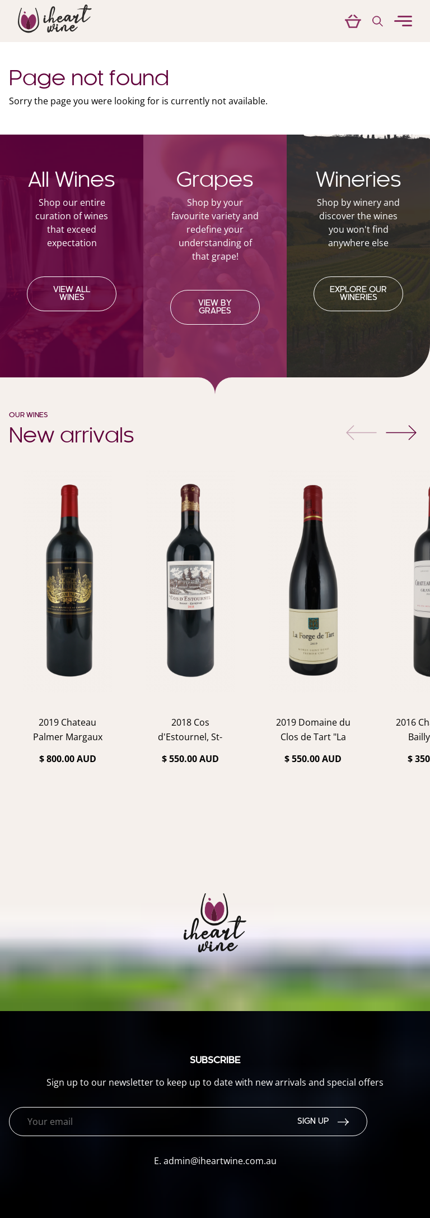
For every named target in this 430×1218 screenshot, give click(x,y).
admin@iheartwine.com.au (220, 1161)
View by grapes (215, 307)
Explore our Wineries (358, 294)
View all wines (71, 294)
